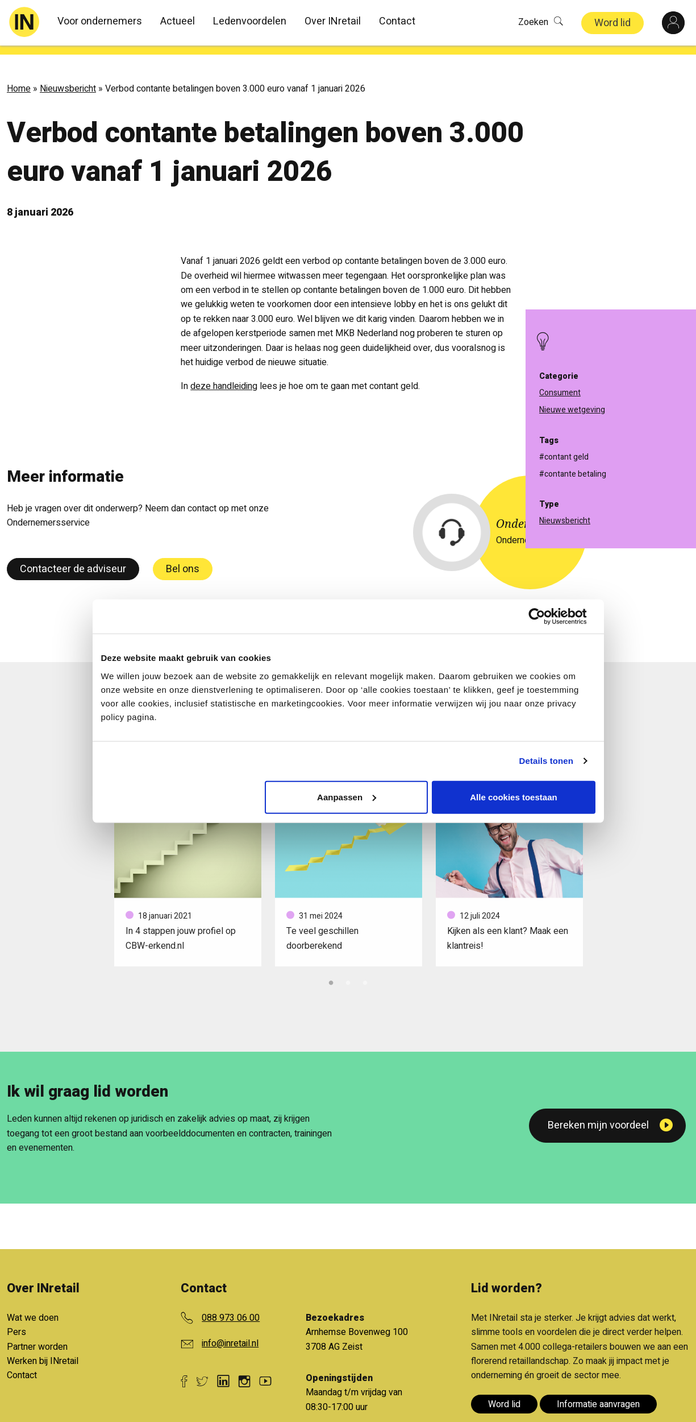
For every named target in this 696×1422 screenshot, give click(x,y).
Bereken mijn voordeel (598, 1116)
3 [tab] (365, 972)
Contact (397, 21)
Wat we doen (33, 1309)
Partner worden (37, 1338)
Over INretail (333, 21)
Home (19, 79)
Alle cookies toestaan (513, 796)
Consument (560, 393)
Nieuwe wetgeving (572, 410)
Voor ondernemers (99, 21)
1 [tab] (331, 972)
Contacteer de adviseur (73, 560)
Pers (16, 1323)
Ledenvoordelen (249, 21)
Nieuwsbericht (68, 79)
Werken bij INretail (42, 1352)
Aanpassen (346, 796)
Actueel (177, 21)
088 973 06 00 (231, 1309)
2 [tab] (348, 972)
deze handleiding (223, 377)
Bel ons (182, 560)
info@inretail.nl (230, 1334)
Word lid (612, 23)
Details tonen (546, 761)
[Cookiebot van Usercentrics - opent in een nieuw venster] (545, 616)
